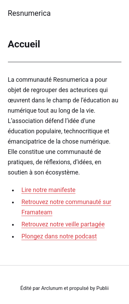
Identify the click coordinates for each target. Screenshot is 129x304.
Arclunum (52, 288)
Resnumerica (29, 13)
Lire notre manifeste (48, 190)
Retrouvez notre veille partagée (63, 224)
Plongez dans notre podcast (59, 236)
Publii (102, 288)
